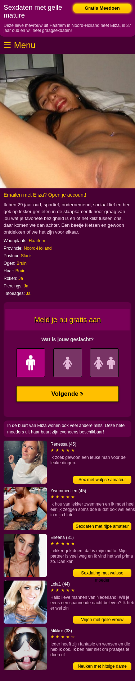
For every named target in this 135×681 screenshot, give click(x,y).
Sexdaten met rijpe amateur (102, 526)
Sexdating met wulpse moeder (102, 573)
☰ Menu (20, 45)
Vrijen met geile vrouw (102, 619)
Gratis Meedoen (102, 8)
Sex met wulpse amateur (102, 479)
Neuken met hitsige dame (102, 666)
